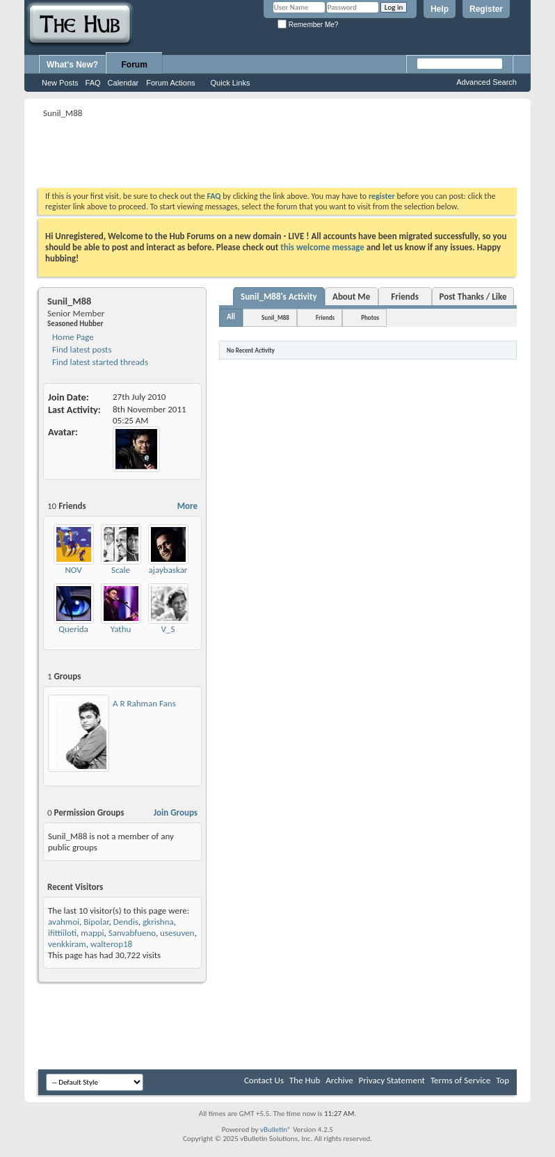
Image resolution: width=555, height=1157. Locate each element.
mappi (92, 933)
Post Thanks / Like (473, 296)
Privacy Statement (392, 1080)
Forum (134, 65)
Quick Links (230, 83)
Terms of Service (460, 1080)
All (231, 316)
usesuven (177, 933)
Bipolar (95, 921)
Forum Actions (170, 83)
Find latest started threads (99, 362)
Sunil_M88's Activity (279, 296)
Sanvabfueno (132, 933)
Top (502, 1080)
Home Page (72, 337)
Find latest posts (81, 349)
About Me (351, 296)
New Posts (60, 83)
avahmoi (63, 921)
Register (486, 9)
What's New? (72, 65)
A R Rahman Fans (144, 703)
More (187, 506)
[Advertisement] (291, 153)
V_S (168, 629)
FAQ (93, 83)
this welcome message (322, 247)
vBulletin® (275, 1129)
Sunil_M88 (275, 317)
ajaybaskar (168, 570)
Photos (370, 317)
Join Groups (176, 812)
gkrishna (158, 921)
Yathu (121, 629)
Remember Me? (308, 25)
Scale (120, 570)
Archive (339, 1080)
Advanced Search (486, 82)
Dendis (125, 921)
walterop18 (111, 944)
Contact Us (264, 1080)
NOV (73, 570)
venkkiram (67, 944)
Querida (73, 629)
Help (440, 9)
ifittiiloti (62, 933)
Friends (404, 296)
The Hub (304, 1080)
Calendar (123, 83)
